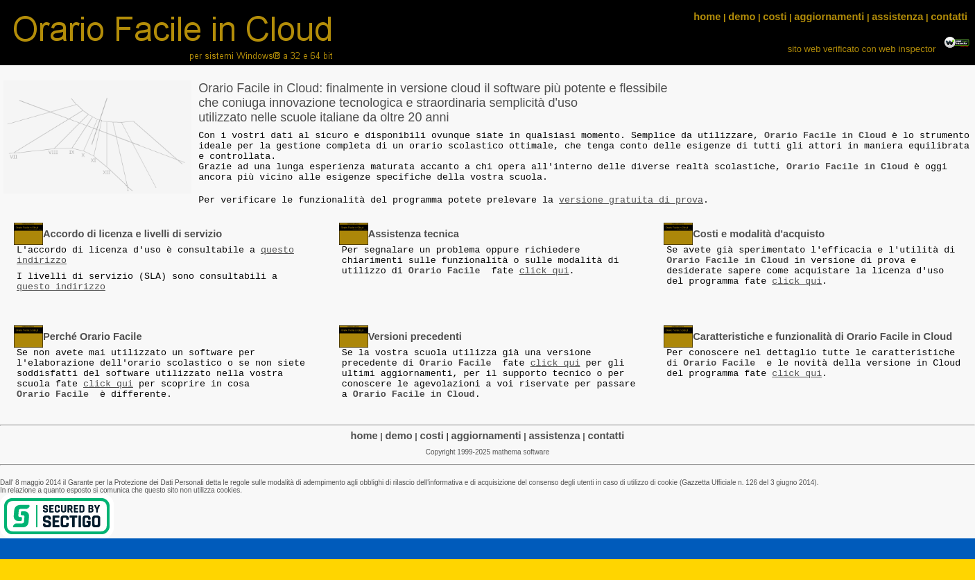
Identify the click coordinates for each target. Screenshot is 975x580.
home (707, 16)
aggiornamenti (829, 16)
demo (741, 16)
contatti (949, 16)
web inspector (908, 49)
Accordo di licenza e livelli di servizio (132, 233)
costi (774, 16)
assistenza (897, 16)
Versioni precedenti (415, 336)
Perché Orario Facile (92, 336)
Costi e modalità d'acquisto (759, 233)
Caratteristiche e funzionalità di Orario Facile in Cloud (822, 336)
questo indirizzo (61, 287)
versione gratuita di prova (631, 200)
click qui (544, 271)
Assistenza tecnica (413, 233)
